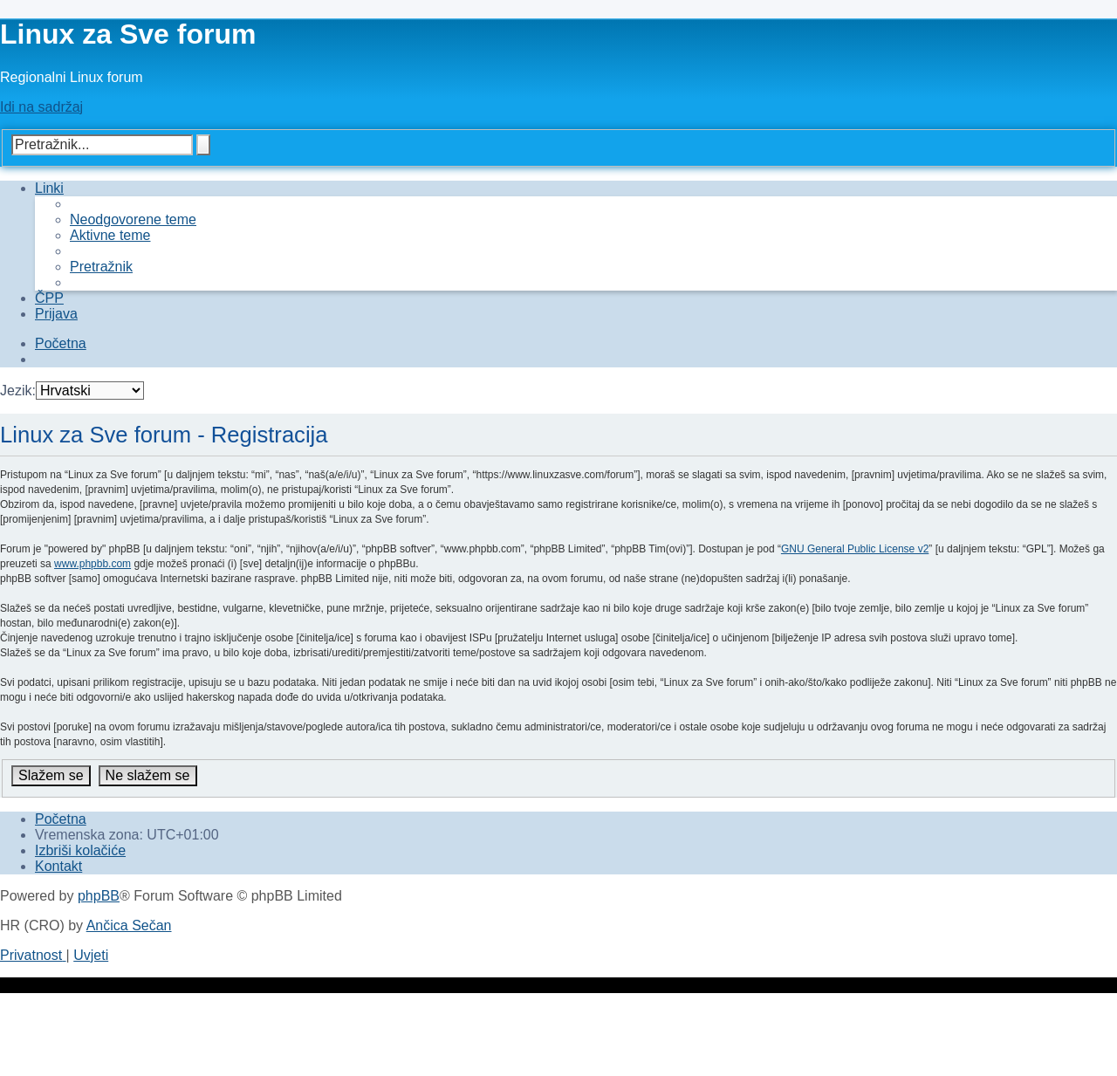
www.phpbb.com (92, 564)
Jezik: (18, 390)
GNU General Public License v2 (855, 549)
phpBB (99, 895)
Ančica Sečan (129, 925)
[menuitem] (133, 219)
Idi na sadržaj (41, 106)
